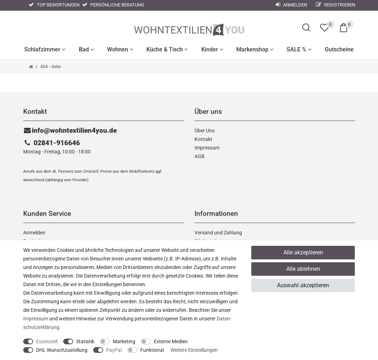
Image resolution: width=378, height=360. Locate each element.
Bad (86, 49)
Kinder (212, 49)
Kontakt (203, 139)
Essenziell (46, 341)
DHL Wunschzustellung (61, 350)
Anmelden (34, 232)
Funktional (152, 350)
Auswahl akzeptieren (303, 285)
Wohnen (120, 49)
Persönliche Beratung (113, 4)
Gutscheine (339, 49)
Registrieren (335, 4)
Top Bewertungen (54, 4)
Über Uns (205, 130)
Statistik (85, 341)
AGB (200, 156)
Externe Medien (171, 341)
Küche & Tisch (167, 49)
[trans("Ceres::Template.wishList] (324, 27)
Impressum (207, 148)
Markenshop (254, 49)
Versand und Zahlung (218, 232)
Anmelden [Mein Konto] (291, 4)
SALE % (299, 49)
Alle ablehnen (303, 268)
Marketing (124, 341)
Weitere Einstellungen (194, 350)
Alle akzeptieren (303, 252)
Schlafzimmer (44, 49)
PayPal (114, 350)
